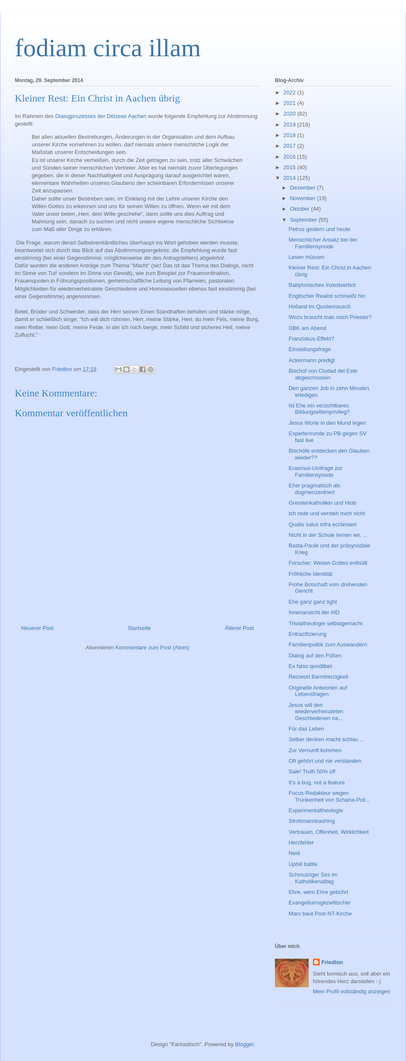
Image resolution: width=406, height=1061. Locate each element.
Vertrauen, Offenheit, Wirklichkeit (328, 832)
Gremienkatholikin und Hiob (322, 503)
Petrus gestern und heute (319, 229)
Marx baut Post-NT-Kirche (320, 913)
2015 (290, 167)
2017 (290, 146)
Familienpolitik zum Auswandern (327, 644)
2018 (290, 135)
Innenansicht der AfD (314, 612)
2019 (290, 124)
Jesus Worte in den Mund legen (327, 423)
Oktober (300, 209)
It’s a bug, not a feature (316, 782)
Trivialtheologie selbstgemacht (325, 623)
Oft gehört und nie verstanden (324, 761)
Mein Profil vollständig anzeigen (351, 991)
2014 (290, 178)
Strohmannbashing (311, 821)
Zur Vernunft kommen (314, 750)
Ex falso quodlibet (310, 666)
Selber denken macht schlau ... (326, 739)
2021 (290, 103)
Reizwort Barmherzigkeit (318, 676)
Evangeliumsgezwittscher (319, 902)
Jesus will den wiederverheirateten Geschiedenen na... (315, 711)
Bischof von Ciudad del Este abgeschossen (322, 374)
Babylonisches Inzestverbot (321, 285)
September (304, 220)
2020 (290, 113)
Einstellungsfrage (309, 349)
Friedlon (332, 962)
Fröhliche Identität (310, 574)
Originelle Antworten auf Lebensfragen (317, 691)
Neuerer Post (37, 628)
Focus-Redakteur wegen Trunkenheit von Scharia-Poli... (329, 796)
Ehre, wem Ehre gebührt (318, 892)
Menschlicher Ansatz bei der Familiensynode (322, 243)
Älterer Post (239, 628)
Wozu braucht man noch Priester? (329, 317)
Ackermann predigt (311, 360)
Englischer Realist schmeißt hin (326, 296)
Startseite (139, 628)
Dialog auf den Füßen (314, 655)
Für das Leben (306, 729)
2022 (290, 92)
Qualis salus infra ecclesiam (322, 524)
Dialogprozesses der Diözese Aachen (100, 116)
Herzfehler (301, 842)
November (303, 198)
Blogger (244, 1044)
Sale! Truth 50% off (311, 771)
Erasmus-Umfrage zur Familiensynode (315, 471)
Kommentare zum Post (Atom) (152, 647)
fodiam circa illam (108, 48)
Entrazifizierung (307, 634)
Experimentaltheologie (315, 810)
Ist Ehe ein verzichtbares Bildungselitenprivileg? (318, 408)
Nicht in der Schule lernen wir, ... (327, 535)
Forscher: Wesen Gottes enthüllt (327, 563)
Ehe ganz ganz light (312, 602)
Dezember (303, 187)
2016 (290, 157)
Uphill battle (302, 864)
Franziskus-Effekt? (311, 338)
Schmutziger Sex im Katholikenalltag (312, 878)
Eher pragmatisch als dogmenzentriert (314, 488)
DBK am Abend (307, 328)
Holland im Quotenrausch (319, 306)
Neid (294, 853)
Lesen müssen (306, 257)
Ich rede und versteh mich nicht (326, 513)
